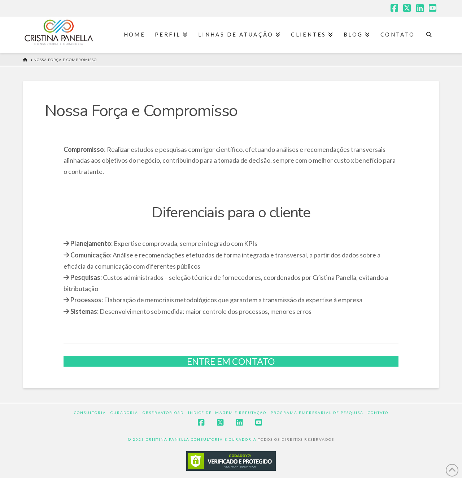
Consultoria (90, 412)
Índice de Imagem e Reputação (227, 412)
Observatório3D (163, 412)
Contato (378, 412)
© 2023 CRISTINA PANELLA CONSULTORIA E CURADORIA (193, 439)
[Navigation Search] (429, 35)
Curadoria (124, 412)
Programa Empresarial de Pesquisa (317, 412)
